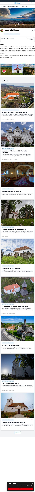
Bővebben (17, 432)
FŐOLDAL (4, 6)
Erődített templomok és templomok (13, 6)
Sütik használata (30, 485)
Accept (20, 488)
